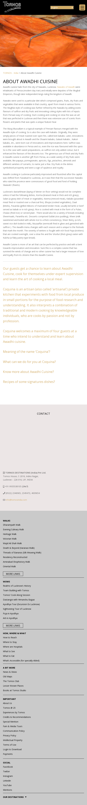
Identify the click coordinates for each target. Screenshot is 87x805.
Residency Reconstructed (15, 557)
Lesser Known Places (13, 685)
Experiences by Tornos (14, 712)
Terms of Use (9, 744)
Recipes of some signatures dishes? (29, 382)
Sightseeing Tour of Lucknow (17, 608)
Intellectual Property (12, 740)
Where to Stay (10, 642)
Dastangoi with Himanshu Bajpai (19, 599)
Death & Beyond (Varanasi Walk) (19, 548)
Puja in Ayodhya (10, 613)
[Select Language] (62, 7)
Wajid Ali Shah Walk (12, 543)
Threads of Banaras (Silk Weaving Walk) (22, 552)
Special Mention (10, 721)
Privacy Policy (9, 735)
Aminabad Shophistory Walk (16, 561)
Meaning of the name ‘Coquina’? (26, 352)
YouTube (7, 785)
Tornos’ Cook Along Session (16, 595)
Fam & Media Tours (12, 726)
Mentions (7, 789)
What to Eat (8, 656)
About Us (7, 703)
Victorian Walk (10, 538)
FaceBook (8, 766)
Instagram (8, 776)
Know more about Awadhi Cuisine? (28, 372)
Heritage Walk (9, 534)
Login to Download (12, 749)
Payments (8, 754)
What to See (9, 651)
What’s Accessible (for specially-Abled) (21, 660)
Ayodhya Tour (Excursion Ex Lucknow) (21, 604)
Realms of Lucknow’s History (17, 585)
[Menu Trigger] (82, 7)
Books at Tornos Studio (14, 690)
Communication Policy (14, 730)
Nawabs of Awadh (66, 87)
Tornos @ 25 (9, 707)
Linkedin (7, 780)
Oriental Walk (9, 566)
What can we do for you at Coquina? (29, 362)
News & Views (10, 671)
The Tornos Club (11, 681)
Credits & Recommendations (17, 717)
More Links (13, 574)
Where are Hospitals (12, 646)
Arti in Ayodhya (10, 618)
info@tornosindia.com (16, 499)
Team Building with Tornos (16, 590)
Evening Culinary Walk (13, 529)
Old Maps (7, 676)
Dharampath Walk (11, 524)
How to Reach (10, 637)
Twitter (6, 771)
